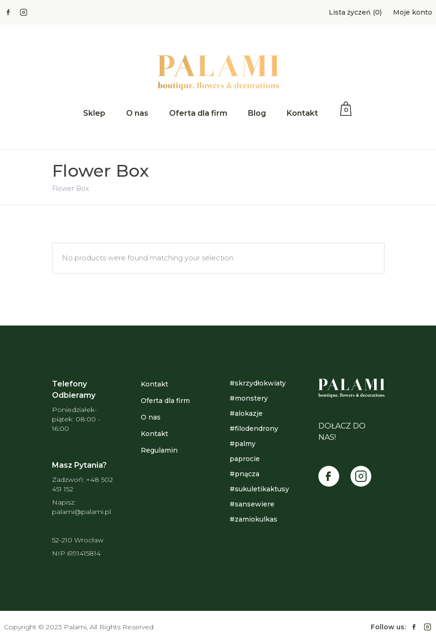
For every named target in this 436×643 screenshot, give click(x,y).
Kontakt (302, 113)
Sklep (94, 113)
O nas (137, 113)
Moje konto (412, 12)
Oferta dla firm (198, 113)
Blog (257, 113)
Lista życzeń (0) (355, 12)
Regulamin (159, 450)
